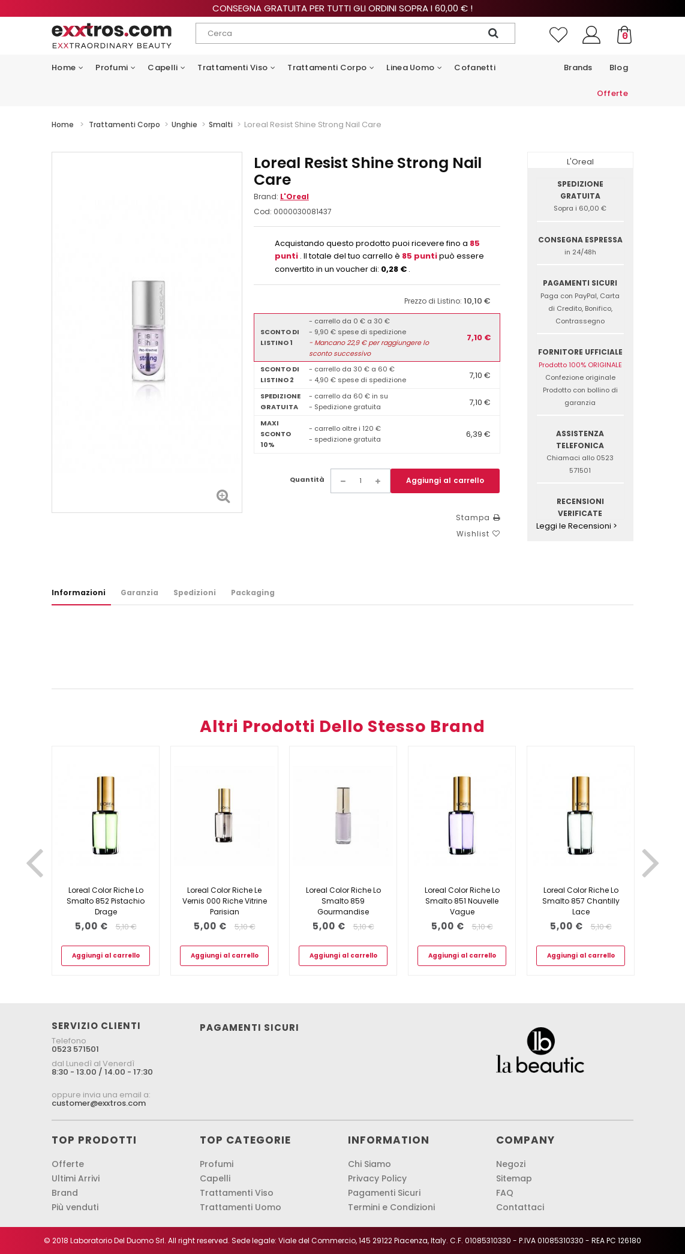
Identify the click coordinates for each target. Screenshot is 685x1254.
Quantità (307, 479)
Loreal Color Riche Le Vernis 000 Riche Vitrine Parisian (224, 901)
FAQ (504, 1193)
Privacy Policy (377, 1178)
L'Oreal (294, 196)
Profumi (216, 1164)
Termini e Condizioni (391, 1207)
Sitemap (514, 1178)
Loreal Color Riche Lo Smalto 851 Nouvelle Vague (462, 901)
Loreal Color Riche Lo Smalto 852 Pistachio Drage (106, 901)
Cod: (263, 211)
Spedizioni (194, 592)
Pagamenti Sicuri (384, 1193)
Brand (65, 1193)
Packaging (253, 592)
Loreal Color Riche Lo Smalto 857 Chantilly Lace (581, 901)
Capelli (215, 1178)
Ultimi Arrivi (76, 1178)
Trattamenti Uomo (240, 1207)
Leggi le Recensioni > (576, 526)
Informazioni (79, 592)
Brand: (281, 196)
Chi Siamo (369, 1164)
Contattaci (520, 1207)
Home (63, 124)
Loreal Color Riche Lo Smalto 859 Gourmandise (343, 901)
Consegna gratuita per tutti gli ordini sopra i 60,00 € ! (342, 8)
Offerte (68, 1164)
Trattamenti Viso (237, 1193)
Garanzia (139, 592)
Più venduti (75, 1207)
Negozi (510, 1164)
